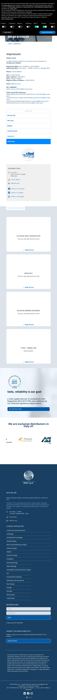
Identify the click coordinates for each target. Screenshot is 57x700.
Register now (12, 641)
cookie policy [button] (13, 8)
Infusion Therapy (11, 555)
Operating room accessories (15, 580)
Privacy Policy (10, 594)
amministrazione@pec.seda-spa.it (32, 103)
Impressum (28, 689)
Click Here (20, 623)
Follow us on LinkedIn (16, 192)
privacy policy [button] (7, 5)
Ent (7, 573)
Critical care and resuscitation (15, 530)
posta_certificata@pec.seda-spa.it (21, 89)
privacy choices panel (7, 19)
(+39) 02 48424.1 (15, 179)
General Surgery (11, 541)
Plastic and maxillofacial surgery (16, 544)
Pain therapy (10, 584)
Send (9, 617)
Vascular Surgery (11, 548)
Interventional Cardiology (14, 537)
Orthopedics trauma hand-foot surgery (18, 570)
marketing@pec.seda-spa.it (40, 101)
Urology (8, 587)
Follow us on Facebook (17, 189)
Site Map (9, 591)
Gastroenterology (12, 562)
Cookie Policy (10, 598)
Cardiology (9, 534)
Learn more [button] (7, 32)
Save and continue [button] (47, 32)
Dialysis (8, 552)
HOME (10, 44)
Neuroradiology (11, 566)
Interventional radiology (14, 577)
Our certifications (15, 409)
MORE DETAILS (28, 250)
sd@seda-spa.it (16, 84)
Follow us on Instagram (17, 196)
